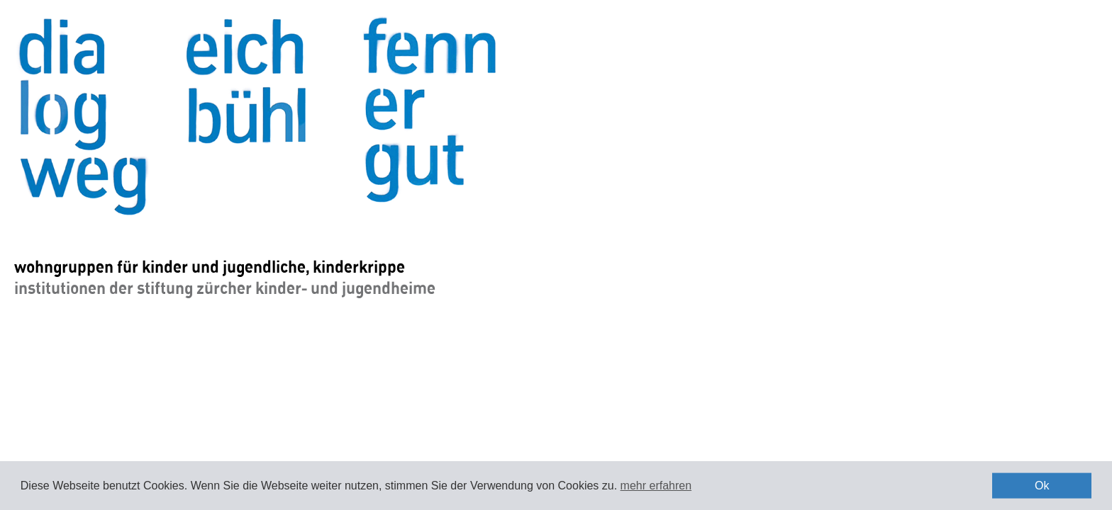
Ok (1042, 486)
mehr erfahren (656, 486)
